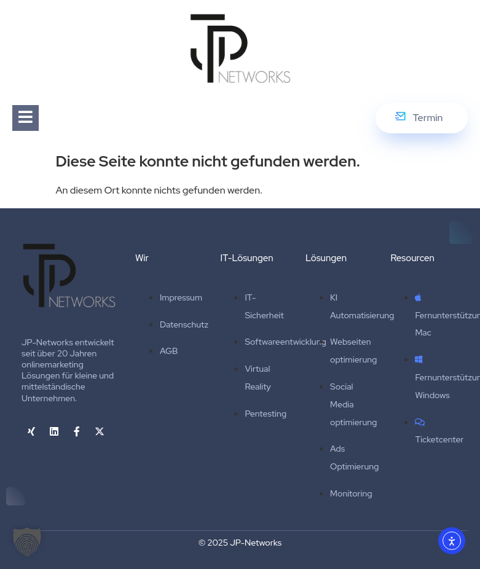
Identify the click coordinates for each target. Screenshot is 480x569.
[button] (27, 542)
